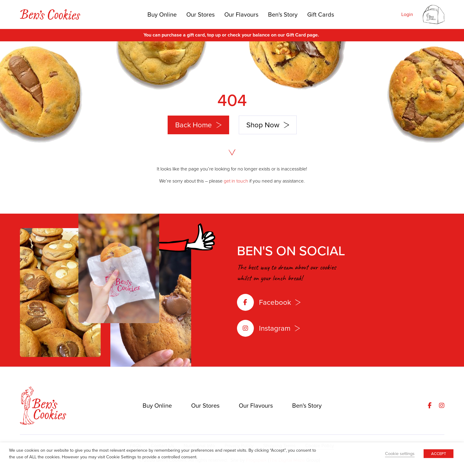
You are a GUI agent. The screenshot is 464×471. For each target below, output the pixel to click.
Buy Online (162, 14)
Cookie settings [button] (400, 453)
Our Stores (200, 14)
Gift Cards (320, 14)
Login (407, 14)
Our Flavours (241, 14)
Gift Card (296, 34)
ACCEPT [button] (438, 454)
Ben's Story (283, 14)
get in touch (236, 180)
